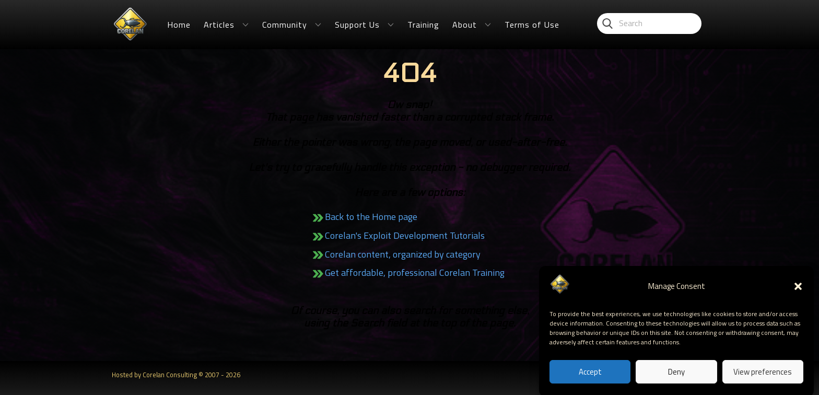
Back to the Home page (371, 217)
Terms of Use (532, 24)
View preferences (762, 375)
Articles (219, 24)
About (464, 24)
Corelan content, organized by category (403, 254)
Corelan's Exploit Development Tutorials (405, 235)
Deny (676, 375)
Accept (590, 375)
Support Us (357, 24)
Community (284, 24)
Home (179, 24)
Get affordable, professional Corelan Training (415, 272)
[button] (798, 290)
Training (423, 24)
